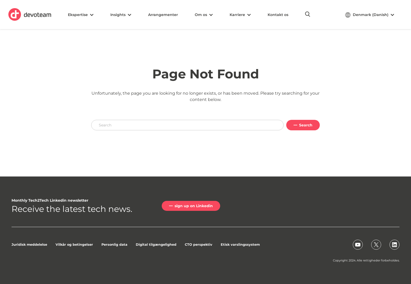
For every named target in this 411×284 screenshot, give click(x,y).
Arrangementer (163, 14)
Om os (204, 14)
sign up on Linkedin (194, 205)
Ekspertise (81, 14)
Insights (120, 14)
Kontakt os (278, 14)
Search (305, 125)
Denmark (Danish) (369, 15)
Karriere (240, 14)
